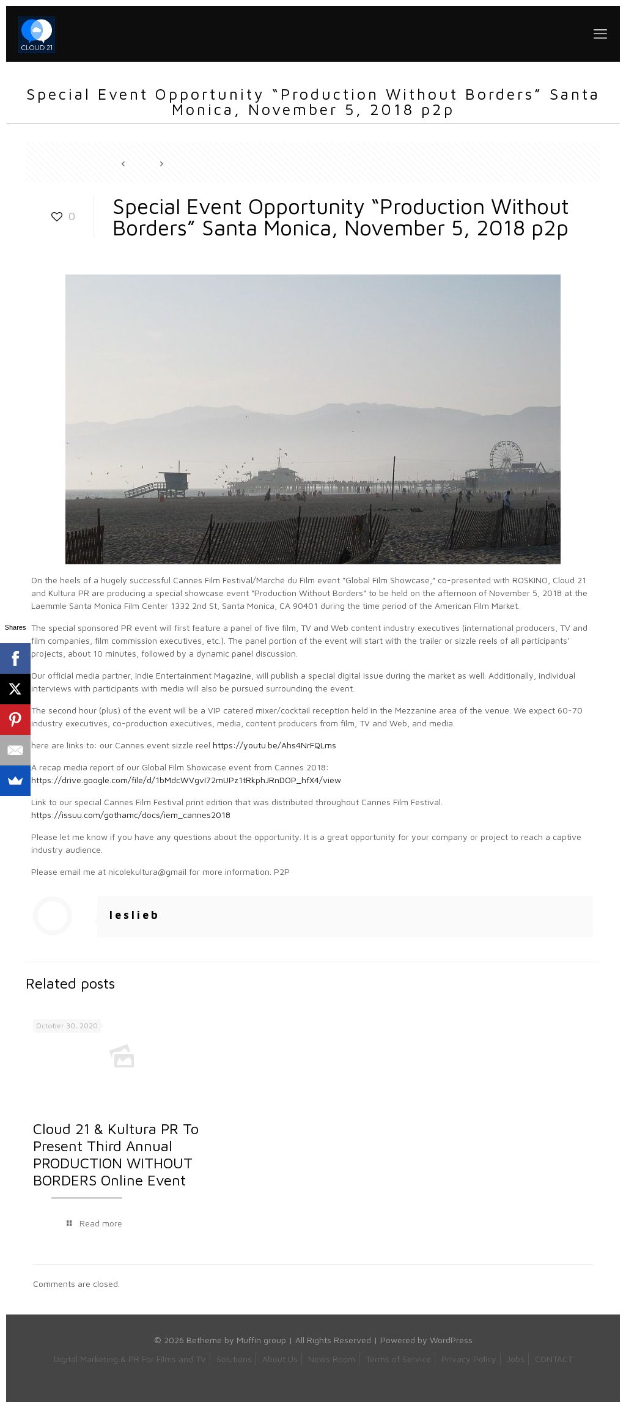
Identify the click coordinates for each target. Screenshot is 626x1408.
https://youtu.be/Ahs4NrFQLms (274, 745)
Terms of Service (398, 1359)
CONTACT (554, 1359)
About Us (280, 1359)
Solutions (234, 1359)
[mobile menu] (600, 33)
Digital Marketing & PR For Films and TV (130, 1359)
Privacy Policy (468, 1359)
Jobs (516, 1359)
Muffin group (261, 1340)
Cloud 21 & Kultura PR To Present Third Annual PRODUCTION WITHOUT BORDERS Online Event (116, 1154)
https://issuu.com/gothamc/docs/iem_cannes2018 (130, 814)
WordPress (451, 1340)
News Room (331, 1359)
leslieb (134, 915)
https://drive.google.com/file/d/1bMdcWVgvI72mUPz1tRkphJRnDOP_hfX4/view (186, 780)
